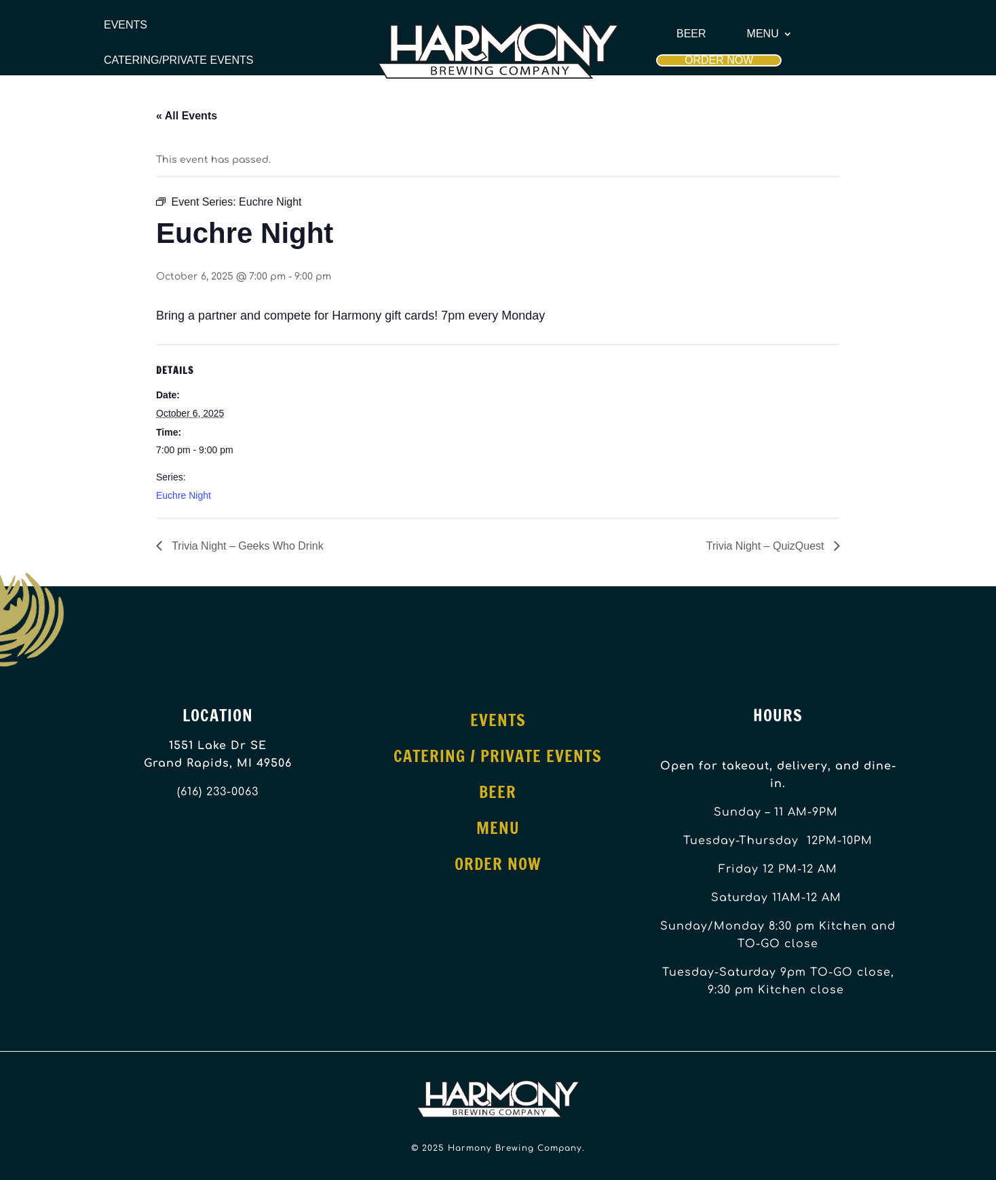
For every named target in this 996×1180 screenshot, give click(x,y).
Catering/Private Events (178, 60)
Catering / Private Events (498, 755)
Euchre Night (183, 495)
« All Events (186, 115)
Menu (763, 34)
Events (125, 25)
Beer (691, 34)
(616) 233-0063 (217, 792)
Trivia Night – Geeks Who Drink (246, 546)
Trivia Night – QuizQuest (766, 546)
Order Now (719, 60)
